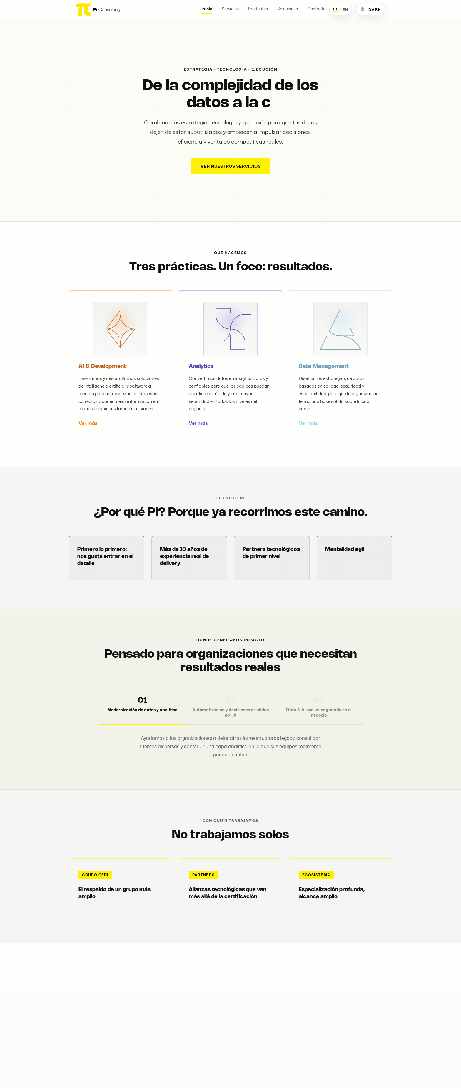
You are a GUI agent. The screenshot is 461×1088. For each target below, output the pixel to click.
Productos (258, 9)
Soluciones (287, 9)
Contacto (316, 9)
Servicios (230, 9)
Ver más (88, 429)
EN (345, 9)
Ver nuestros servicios (231, 166)
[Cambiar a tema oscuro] (370, 9)
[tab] (142, 708)
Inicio (206, 9)
